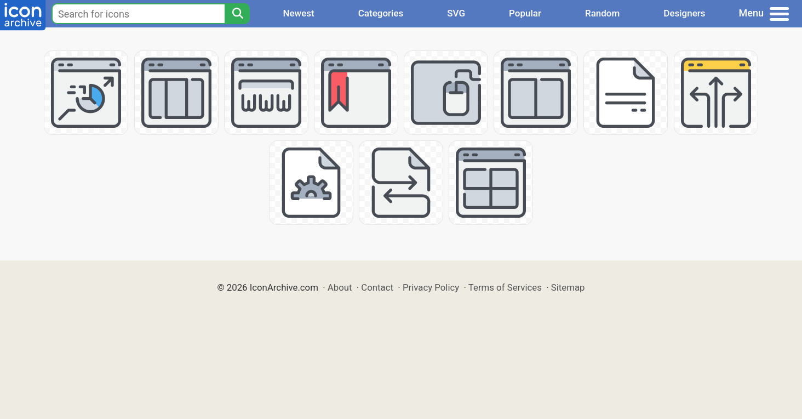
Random (602, 13)
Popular (525, 13)
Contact (377, 287)
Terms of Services (505, 287)
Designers (684, 13)
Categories (381, 13)
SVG (456, 13)
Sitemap (568, 287)
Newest (298, 13)
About (340, 287)
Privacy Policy (431, 287)
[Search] (237, 13)
